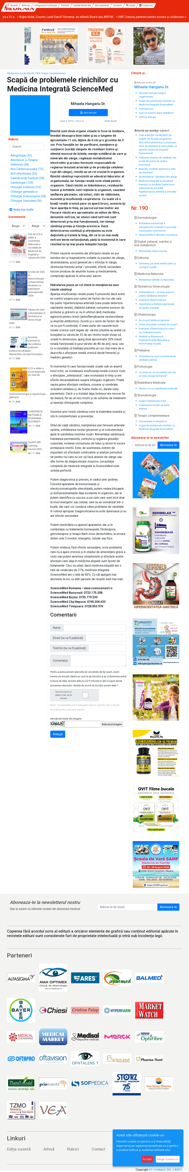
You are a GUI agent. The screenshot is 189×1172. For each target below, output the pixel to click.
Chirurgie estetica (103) (26, 187)
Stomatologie (145, 395)
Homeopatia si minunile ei (153, 421)
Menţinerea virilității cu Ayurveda (156, 279)
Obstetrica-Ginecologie (152, 286)
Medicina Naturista (148, 274)
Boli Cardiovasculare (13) (27, 169)
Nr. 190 (35, 73)
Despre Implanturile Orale (152, 401)
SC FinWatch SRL (160, 1169)
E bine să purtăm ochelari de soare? (158, 324)
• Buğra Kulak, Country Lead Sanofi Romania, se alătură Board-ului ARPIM (113, 17)
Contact (148, 5)
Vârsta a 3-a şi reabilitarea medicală (158, 388)
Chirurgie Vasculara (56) (26, 200)
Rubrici (73, 1149)
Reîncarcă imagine (112, 724)
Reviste (96, 5)
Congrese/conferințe (76, 5)
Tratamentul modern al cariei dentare (154, 407)
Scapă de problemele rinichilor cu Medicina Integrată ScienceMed (157, 427)
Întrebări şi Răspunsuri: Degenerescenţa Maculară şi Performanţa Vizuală (154, 340)
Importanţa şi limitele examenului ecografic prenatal (156, 306)
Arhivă (48, 1149)
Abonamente (132, 5)
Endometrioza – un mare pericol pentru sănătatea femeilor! (156, 294)
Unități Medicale (112, 5)
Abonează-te (168, 907)
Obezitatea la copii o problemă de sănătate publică (157, 358)
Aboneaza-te (168, 445)
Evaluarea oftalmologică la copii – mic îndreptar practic (157, 330)
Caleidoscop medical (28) (27, 178)
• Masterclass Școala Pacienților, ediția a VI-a (33, 17)
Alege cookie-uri (167, 1159)
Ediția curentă (19, 1149)
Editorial (141, 258)
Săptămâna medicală (18, 73)
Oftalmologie (145, 314)
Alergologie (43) (21, 155)
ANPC (178, 1169)
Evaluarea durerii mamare (152, 299)
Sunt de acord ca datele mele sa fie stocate (75, 695)
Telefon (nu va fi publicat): (69, 648)
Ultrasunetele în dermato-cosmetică (158, 234)
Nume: (57, 628)
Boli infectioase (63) (24, 173)
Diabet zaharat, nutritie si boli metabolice (153, 243)
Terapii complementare (53, 73)
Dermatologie (145, 217)
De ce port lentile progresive (154, 320)
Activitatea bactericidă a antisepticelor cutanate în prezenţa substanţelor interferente (157, 227)
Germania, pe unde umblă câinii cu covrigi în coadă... (157, 265)
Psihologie (143, 366)
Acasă (44, 5)
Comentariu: (60, 660)
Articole (56, 5)
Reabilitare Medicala (149, 382)
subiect (164, 130)
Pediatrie (142, 350)
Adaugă (58, 734)
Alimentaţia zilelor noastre (153, 251)
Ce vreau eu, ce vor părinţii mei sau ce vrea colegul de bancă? (157, 374)
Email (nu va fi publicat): (68, 638)
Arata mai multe (21, 209)
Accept (147, 1159)
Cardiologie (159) (22, 182)
